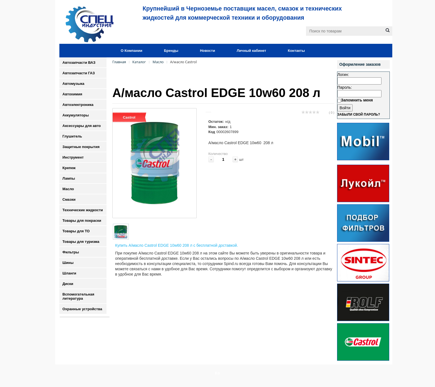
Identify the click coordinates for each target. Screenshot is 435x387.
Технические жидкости (82, 210)
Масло (68, 189)
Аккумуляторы (75, 115)
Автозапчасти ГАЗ (78, 73)
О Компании (131, 51)
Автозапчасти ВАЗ (78, 62)
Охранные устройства (82, 309)
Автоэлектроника (77, 105)
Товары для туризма (80, 242)
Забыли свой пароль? (358, 114)
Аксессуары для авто (81, 126)
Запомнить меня (357, 100)
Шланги (69, 273)
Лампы (68, 178)
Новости (207, 51)
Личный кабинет (251, 51)
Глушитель (72, 136)
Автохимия (72, 94)
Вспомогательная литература (78, 296)
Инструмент (73, 157)
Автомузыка (73, 84)
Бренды (171, 51)
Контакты (296, 51)
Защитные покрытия (81, 147)
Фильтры (70, 252)
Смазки (68, 199)
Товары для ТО (76, 231)
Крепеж (68, 168)
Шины (68, 263)
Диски (67, 284)
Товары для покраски (81, 220)
